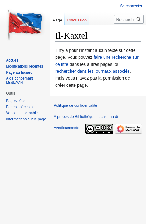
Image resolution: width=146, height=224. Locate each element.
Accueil (12, 60)
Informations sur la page (26, 119)
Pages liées (15, 101)
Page (57, 20)
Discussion (77, 20)
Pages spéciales (19, 107)
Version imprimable (22, 113)
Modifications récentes (24, 66)
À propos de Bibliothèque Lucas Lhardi (86, 116)
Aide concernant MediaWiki (19, 80)
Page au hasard (19, 72)
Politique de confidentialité (75, 105)
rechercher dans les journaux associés (92, 71)
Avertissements (66, 128)
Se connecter (131, 6)
